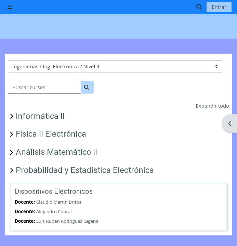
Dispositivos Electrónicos (54, 191)
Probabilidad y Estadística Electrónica (85, 170)
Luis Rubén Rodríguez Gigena (67, 221)
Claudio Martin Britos (58, 202)
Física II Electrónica (51, 134)
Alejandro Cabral (54, 211)
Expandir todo (212, 105)
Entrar (219, 6)
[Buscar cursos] (44, 87)
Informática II (40, 116)
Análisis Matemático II (56, 152)
